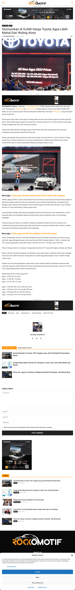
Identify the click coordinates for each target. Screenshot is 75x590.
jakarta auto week (48, 313)
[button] (72, 555)
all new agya (11, 313)
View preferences (37, 583)
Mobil (10, 25)
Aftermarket (17, 502)
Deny (37, 577)
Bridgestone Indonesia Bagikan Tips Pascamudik (28, 500)
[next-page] (6, 382)
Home (3, 22)
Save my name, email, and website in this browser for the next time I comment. (28, 427)
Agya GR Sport (31, 109)
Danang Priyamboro (9, 36)
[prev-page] (3, 382)
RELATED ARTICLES (9, 348)
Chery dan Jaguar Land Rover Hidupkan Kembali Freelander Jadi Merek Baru (41, 372)
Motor (15, 511)
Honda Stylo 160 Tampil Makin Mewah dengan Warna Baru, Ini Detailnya (35, 509)
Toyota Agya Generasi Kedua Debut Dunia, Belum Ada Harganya (38, 195)
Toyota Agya (19, 109)
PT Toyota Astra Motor (32, 106)
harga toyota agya (36, 313)
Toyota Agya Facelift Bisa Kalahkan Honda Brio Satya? (34, 233)
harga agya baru (25, 313)
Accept (37, 572)
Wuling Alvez (57, 112)
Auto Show (10, 22)
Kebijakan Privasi (42, 587)
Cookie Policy (31, 587)
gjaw (17, 313)
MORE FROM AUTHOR (25, 348)
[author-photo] (37, 332)
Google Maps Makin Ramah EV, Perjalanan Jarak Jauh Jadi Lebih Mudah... (36, 490)
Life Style (5, 367)
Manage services (11, 566)
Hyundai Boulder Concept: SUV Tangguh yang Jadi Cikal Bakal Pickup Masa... (37, 481)
